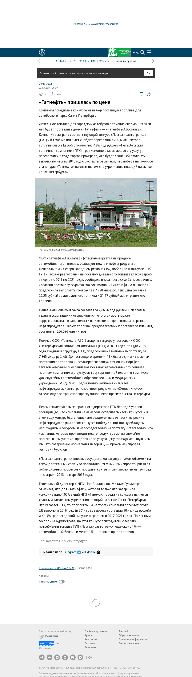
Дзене (93, 552)
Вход (136, 52)
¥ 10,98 (83, 61)
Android (123, 631)
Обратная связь (129, 635)
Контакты (91, 639)
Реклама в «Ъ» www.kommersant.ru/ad (96, 24)
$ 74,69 (60, 61)
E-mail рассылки (129, 643)
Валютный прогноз (125, 61)
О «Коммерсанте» (96, 631)
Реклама (90, 643)
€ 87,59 (72, 61)
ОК (148, 73)
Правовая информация (133, 639)
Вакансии (90, 647)
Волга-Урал (45, 83)
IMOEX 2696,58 (99, 61)
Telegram (72, 552)
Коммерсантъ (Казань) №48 (56, 568)
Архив (88, 635)
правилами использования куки (93, 73)
